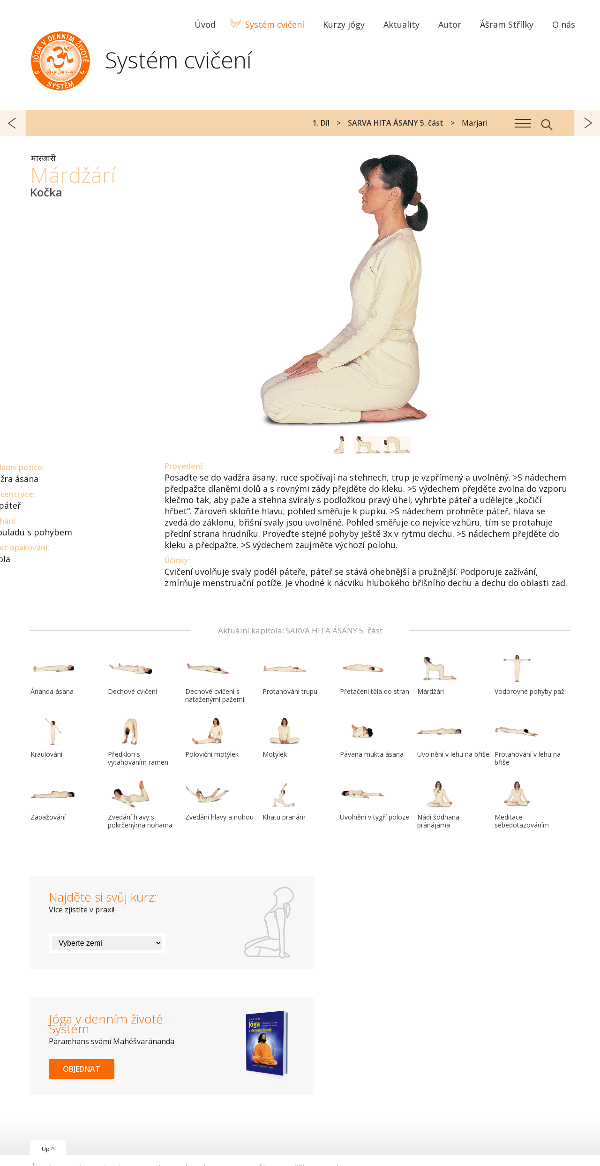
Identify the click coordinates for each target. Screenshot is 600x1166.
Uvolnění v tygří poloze (374, 800)
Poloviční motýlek (212, 738)
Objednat (81, 1069)
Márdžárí (439, 675)
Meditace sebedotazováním (522, 804)
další (587, 123)
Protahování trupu (289, 675)
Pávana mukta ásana (372, 738)
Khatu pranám (285, 800)
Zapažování (52, 800)
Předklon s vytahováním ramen (138, 742)
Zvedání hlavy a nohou (219, 800)
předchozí (13, 123)
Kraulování (52, 738)
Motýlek (285, 738)
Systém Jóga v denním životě (60, 58)
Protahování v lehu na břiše (528, 742)
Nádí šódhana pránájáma (439, 804)
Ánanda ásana (52, 675)
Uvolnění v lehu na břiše (453, 738)
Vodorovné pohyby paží (530, 675)
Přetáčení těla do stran (374, 675)
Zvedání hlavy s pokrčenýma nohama (140, 804)
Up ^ (48, 1148)
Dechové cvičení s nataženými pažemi (214, 679)
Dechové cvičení (132, 675)
